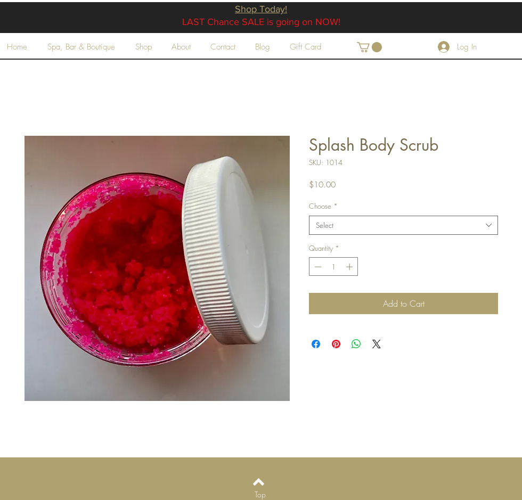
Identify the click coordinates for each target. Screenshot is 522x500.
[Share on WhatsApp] (356, 344)
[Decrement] (317, 267)
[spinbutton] (333, 267)
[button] (369, 47)
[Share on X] (376, 344)
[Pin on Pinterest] (336, 344)
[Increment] (350, 267)
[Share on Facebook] (315, 344)
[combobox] (403, 225)
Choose (323, 206)
